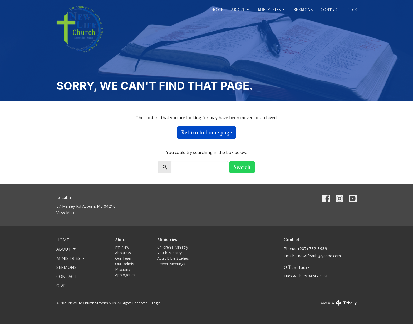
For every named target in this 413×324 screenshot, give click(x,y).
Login (156, 303)
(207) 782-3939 (312, 248)
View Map (65, 212)
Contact (330, 9)
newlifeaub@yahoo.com (319, 255)
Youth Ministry (169, 252)
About (240, 9)
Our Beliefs (124, 263)
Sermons (303, 9)
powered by (338, 302)
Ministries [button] (71, 258)
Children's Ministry (172, 247)
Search (242, 167)
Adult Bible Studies (173, 258)
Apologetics (125, 274)
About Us (123, 252)
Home (217, 9)
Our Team (123, 258)
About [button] (66, 249)
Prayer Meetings (171, 263)
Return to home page (206, 132)
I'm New (122, 247)
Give (352, 9)
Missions (122, 269)
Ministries (272, 9)
